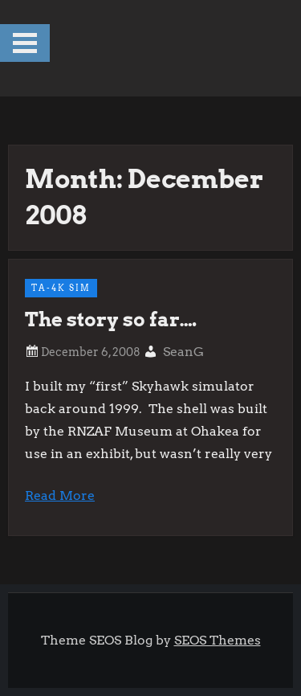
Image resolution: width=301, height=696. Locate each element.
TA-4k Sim (61, 288)
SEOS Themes (217, 640)
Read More (60, 495)
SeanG (183, 351)
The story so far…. (111, 319)
